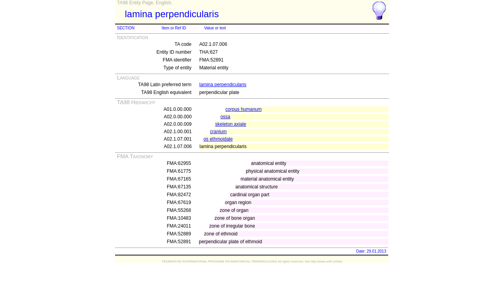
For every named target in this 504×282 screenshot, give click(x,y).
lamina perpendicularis (222, 84)
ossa (225, 116)
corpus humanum (243, 109)
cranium (218, 131)
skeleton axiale (230, 124)
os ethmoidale (218, 139)
